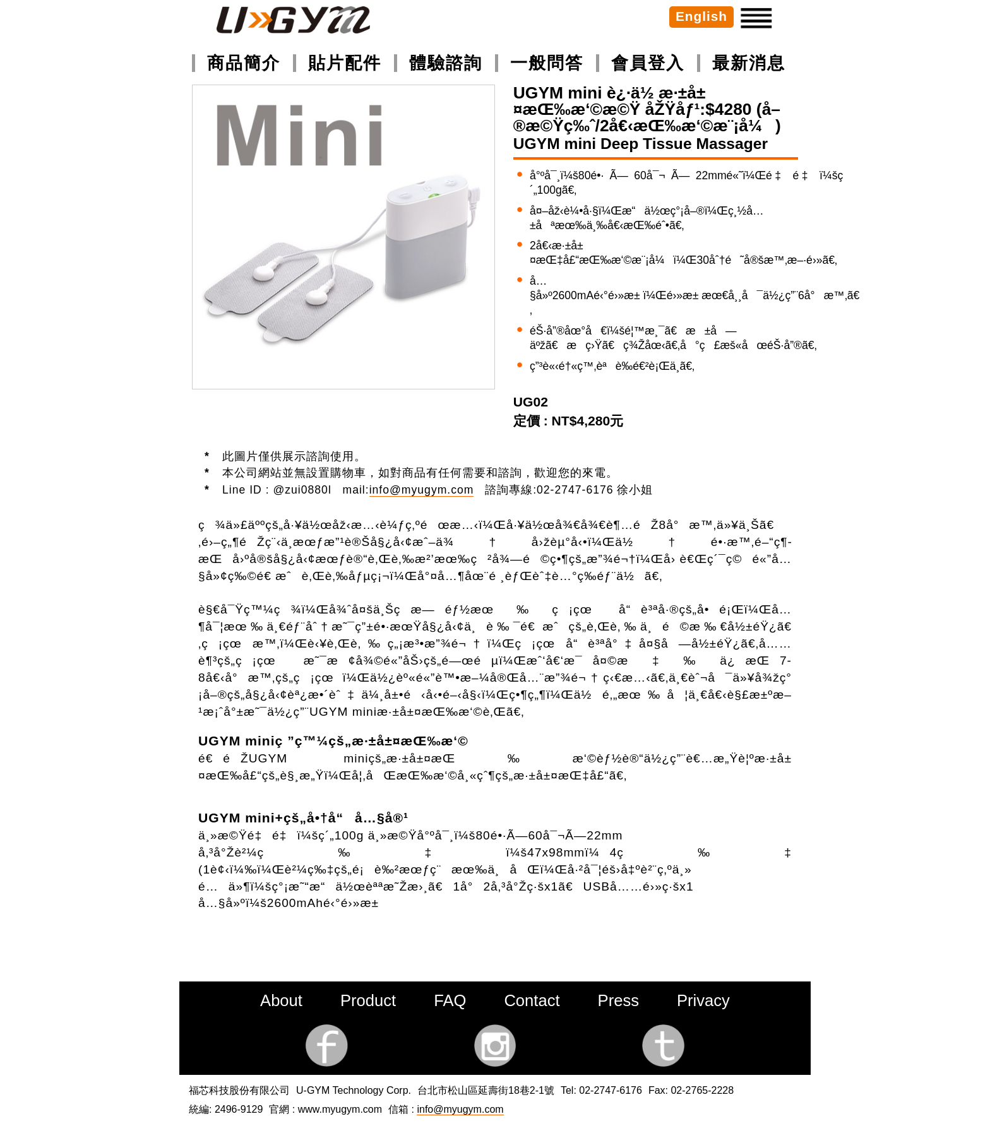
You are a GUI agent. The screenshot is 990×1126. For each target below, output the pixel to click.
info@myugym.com (421, 489)
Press (618, 1000)
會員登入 (647, 62)
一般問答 (546, 62)
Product (368, 1000)
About (281, 1000)
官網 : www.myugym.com (325, 1109)
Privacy (703, 1000)
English (701, 16)
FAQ (450, 1000)
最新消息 (748, 62)
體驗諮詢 (445, 62)
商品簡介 (243, 62)
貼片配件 (344, 62)
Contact (531, 1000)
